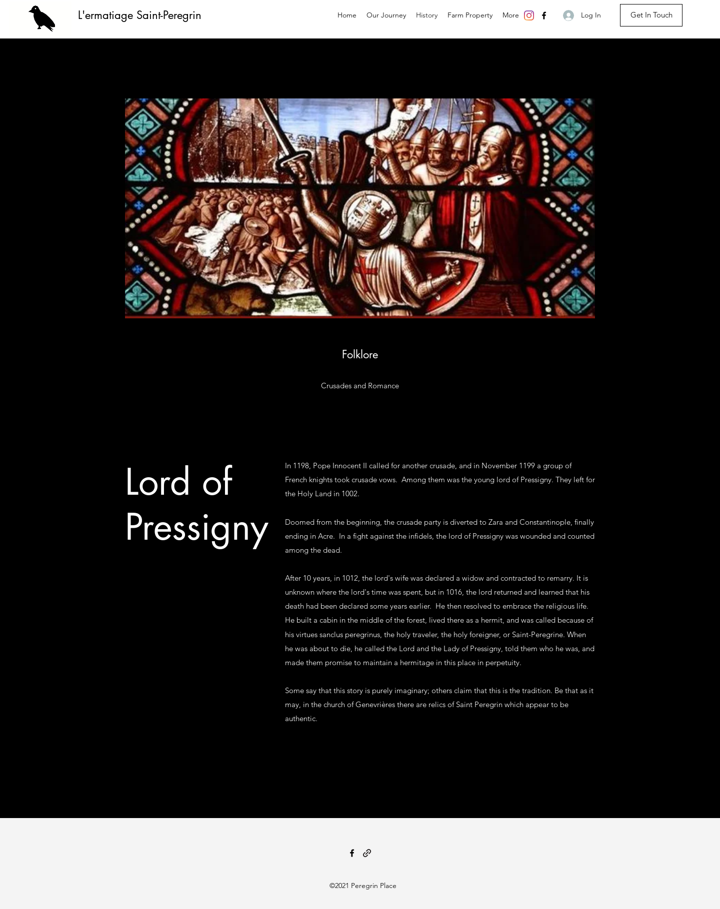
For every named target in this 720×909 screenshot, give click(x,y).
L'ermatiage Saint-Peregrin (140, 15)
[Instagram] (529, 15)
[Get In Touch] (651, 15)
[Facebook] (544, 15)
